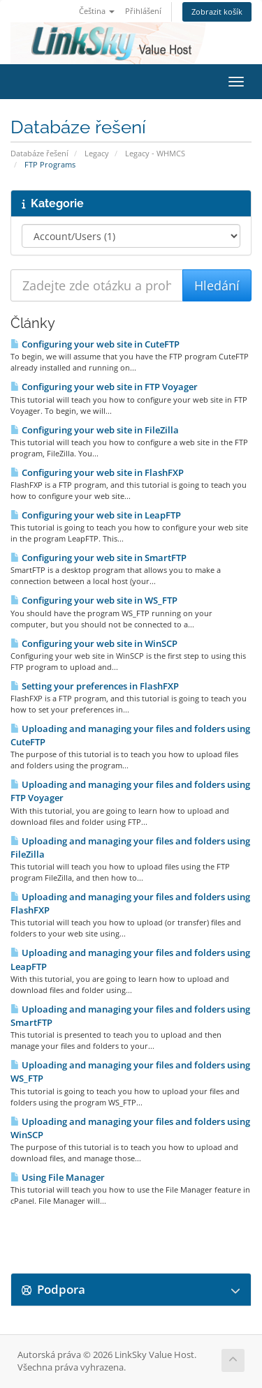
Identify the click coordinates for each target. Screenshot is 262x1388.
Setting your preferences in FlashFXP (94, 686)
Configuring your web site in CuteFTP (95, 344)
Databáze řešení (39, 153)
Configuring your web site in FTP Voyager (104, 386)
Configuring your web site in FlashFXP (97, 472)
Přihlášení (143, 11)
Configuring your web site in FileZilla (94, 430)
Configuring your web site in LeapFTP (95, 515)
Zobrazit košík (216, 11)
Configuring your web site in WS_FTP (93, 600)
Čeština (97, 11)
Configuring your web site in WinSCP (93, 643)
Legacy (97, 153)
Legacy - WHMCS (155, 153)
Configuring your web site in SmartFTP (98, 557)
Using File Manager (57, 1177)
